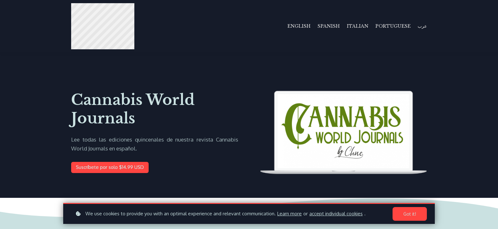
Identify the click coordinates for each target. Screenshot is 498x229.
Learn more (289, 214)
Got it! (409, 214)
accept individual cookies (336, 214)
